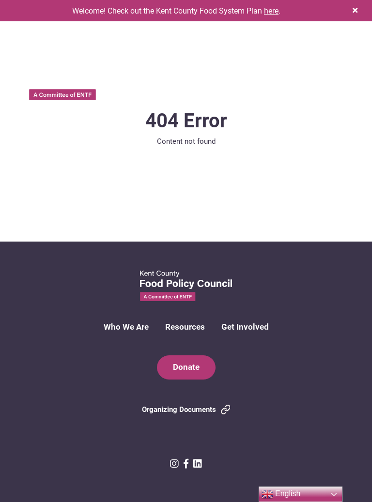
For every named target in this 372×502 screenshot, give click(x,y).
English (281, 494)
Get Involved (245, 326)
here (271, 10)
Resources (185, 326)
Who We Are (126, 326)
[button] (355, 10)
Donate (186, 366)
